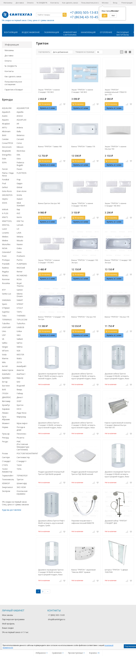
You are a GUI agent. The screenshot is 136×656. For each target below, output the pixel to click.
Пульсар (6, 433)
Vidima (19, 346)
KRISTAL (6, 225)
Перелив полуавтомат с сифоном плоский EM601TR (82, 521)
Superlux (5, 312)
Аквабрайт (21, 366)
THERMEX (21, 315)
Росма (5, 453)
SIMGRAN (6, 300)
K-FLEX (5, 213)
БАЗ (18, 381)
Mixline (5, 240)
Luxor (4, 229)
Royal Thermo (20, 284)
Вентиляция (10, 32)
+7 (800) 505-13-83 (84, 12)
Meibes (5, 236)
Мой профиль (8, 623)
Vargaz (5, 346)
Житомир (6, 401)
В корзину (44, 104)
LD (18, 229)
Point (4, 256)
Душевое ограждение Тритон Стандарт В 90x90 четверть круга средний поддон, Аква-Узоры (117, 474)
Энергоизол (7, 487)
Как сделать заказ (70, 2)
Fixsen (19, 169)
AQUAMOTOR (23, 108)
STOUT (20, 308)
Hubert (20, 199)
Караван (6, 409)
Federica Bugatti (20, 163)
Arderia (20, 127)
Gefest (5, 187)
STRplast (6, 308)
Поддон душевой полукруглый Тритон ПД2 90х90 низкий (84, 473)
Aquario (5, 119)
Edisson (20, 147)
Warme (5, 358)
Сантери (6, 457)
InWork (5, 209)
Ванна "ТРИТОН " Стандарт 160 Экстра (118, 261)
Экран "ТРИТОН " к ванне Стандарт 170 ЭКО (49, 261)
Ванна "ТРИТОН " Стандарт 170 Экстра (51, 318)
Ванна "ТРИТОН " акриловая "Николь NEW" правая (83, 570)
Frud (4, 183)
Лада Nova (21, 413)
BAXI (4, 135)
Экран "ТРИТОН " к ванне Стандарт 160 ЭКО (115, 204)
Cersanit (20, 139)
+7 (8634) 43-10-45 (84, 17)
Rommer (6, 279)
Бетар (5, 381)
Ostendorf (6, 252)
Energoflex (6, 154)
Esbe (4, 158)
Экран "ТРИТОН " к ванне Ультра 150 (115, 147)
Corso (19, 143)
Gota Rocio (7, 191)
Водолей (21, 385)
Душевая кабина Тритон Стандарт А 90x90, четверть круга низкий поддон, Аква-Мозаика (83, 425)
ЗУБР (19, 401)
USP (4, 335)
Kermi (19, 217)
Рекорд (5, 437)
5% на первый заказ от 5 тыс (15, 632)
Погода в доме (21, 428)
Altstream (6, 131)
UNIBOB (20, 327)
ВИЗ (4, 389)
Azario (5, 116)
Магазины (8, 2)
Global (19, 187)
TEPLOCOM (22, 319)
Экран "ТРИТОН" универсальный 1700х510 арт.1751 (115, 92)
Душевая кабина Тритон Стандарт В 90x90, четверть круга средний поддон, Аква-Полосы (83, 376)
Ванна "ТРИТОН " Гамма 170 (83, 146)
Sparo (4, 304)
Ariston (20, 116)
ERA (18, 154)
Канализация (88, 32)
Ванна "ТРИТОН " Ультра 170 (117, 317)
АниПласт (21, 374)
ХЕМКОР (6, 483)
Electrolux (21, 151)
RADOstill (21, 267)
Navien (20, 244)
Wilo (4, 362)
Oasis (19, 252)
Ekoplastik (6, 151)
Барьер (20, 378)
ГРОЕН (5, 393)
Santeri (20, 290)
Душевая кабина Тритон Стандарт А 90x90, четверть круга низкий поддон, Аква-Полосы (50, 425)
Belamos (20, 135)
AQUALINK (7, 108)
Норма (5, 427)
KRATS (5, 217)
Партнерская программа (13, 619)
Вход (115, 2)
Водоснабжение (31, 32)
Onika (19, 248)
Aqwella (20, 112)
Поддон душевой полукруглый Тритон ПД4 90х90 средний (51, 473)
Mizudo (20, 240)
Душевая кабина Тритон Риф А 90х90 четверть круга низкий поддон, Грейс (51, 523)
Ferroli (5, 169)
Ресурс (5, 441)
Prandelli (5, 264)
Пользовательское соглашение (94, 2)
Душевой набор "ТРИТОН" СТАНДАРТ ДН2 (116, 521)
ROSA (19, 279)
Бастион (6, 385)
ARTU (4, 127)
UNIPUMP (6, 327)
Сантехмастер (23, 457)
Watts (19, 358)
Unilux (19, 331)
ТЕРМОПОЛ (22, 475)
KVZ (18, 213)
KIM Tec (20, 221)
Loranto (5, 232)
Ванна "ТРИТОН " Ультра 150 (83, 317)
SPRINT (20, 304)
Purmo (20, 260)
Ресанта (20, 437)
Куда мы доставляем (11, 510)
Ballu (19, 131)
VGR (18, 350)
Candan (5, 139)
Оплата (30, 2)
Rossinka (6, 283)
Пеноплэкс (21, 433)
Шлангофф (22, 483)
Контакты (54, 2)
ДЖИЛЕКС (6, 397)
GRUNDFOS (7, 195)
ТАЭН (19, 465)
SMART (20, 300)
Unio (4, 331)
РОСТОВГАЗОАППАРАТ (27, 453)
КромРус (6, 405)
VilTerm (5, 350)
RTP (4, 290)
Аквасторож (7, 370)
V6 (3, 339)
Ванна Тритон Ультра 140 (49, 203)
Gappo (19, 183)
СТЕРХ (5, 465)
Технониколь (8, 479)
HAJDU (5, 199)
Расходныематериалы (122, 33)
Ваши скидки (8, 628)
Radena (5, 267)
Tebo (4, 315)
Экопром (6, 491)
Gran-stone (21, 191)
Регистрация (127, 2)
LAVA (19, 232)
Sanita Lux (6, 293)
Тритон (20, 479)
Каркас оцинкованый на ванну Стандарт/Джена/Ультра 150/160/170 (118, 425)
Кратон (20, 405)
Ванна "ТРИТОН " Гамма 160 (50, 146)
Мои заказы (7, 615)
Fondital (5, 179)
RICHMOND (22, 275)
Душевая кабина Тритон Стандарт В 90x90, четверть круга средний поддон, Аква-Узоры (117, 376)
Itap (18, 209)
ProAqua (6, 260)
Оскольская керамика (22, 492)
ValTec (19, 343)
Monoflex (6, 244)
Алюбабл (6, 374)
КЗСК (19, 409)
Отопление (106, 32)
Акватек (20, 370)
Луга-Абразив (6, 418)
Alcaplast (6, 123)
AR (18, 123)
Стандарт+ (22, 461)
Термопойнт (7, 475)
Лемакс (5, 413)
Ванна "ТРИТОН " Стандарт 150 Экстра (84, 261)
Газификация (51, 32)
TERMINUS (7, 319)
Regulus (5, 271)
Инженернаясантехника (70, 33)
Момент (6, 423)
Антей (5, 366)
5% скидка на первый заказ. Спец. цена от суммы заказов (28, 20)
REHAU (5, 275)
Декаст (20, 397)
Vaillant (20, 339)
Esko (19, 158)
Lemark (20, 225)
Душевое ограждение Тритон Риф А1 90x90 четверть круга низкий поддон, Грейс (51, 376)
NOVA (4, 248)
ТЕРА (19, 469)
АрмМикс (6, 378)
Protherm (21, 256)
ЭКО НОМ (21, 487)
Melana (20, 236)
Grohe (19, 195)
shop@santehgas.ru (56, 619)
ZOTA (19, 362)
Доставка (20, 2)
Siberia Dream (20, 295)
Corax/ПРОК (7, 143)
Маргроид (21, 416)
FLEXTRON (21, 173)
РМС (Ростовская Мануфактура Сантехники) (23, 445)
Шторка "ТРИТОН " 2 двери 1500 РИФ (116, 570)
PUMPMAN (22, 264)
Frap (19, 179)
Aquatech (6, 112)
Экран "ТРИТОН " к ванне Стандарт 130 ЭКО (49, 90)
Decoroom (7, 147)
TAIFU (19, 312)
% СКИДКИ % (42, 2)
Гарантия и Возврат (14, 89)
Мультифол (22, 423)
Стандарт (6, 461)
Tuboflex (6, 323)
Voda (4, 354)
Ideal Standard (20, 204)
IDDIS (4, 203)
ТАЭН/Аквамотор (7, 470)
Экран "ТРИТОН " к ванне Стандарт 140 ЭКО (82, 90)
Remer (19, 271)
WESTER (20, 354)
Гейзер (20, 393)
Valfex (4, 343)
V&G (19, 335)
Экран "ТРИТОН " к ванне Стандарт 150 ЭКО (82, 204)
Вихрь (19, 389)
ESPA (4, 162)
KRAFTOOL (7, 221)
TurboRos (21, 323)
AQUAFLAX (21, 119)
